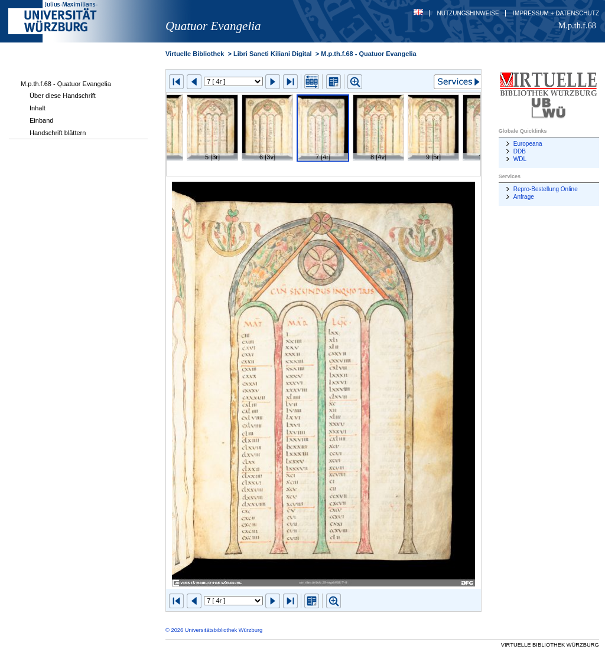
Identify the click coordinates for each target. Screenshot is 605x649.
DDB (519, 151)
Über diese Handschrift (63, 95)
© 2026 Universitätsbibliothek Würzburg (213, 630)
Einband (41, 120)
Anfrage (523, 197)
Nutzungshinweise (468, 13)
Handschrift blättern (58, 132)
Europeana (527, 143)
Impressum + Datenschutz (556, 13)
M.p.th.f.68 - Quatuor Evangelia (66, 83)
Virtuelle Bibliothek (194, 53)
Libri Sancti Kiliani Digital (272, 53)
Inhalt (37, 108)
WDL (519, 159)
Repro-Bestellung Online (545, 189)
